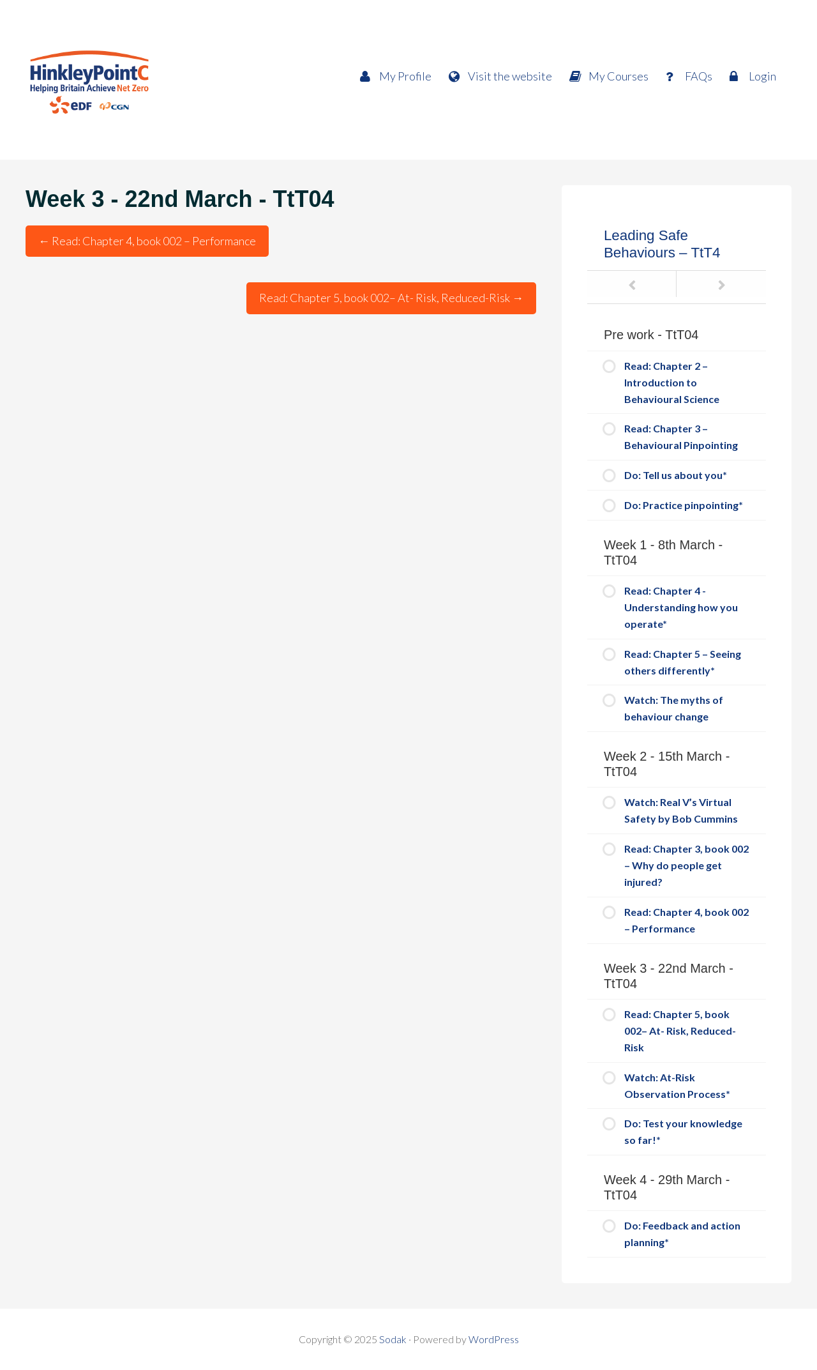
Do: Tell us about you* (675, 475)
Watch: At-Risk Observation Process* (677, 1085)
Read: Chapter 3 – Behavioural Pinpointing (681, 436)
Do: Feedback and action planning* (682, 1233)
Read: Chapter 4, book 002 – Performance (147, 241)
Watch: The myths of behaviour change (673, 708)
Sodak (393, 1339)
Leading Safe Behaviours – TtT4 (662, 244)
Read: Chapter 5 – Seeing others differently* (682, 662)
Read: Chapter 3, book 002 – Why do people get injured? (686, 865)
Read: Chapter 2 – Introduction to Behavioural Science (671, 382)
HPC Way (140, 80)
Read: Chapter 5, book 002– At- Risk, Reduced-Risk (391, 298)
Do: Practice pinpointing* (683, 505)
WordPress (493, 1339)
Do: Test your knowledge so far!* (683, 1131)
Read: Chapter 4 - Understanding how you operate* (681, 607)
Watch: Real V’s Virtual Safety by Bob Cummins (681, 810)
